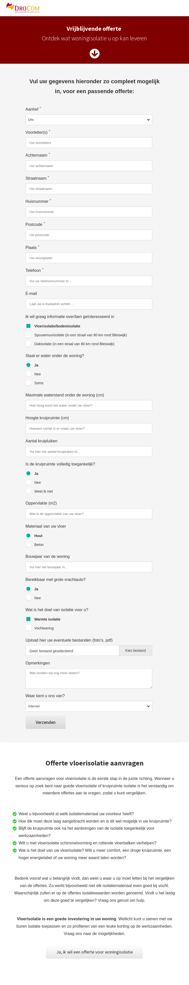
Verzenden (45, 722)
